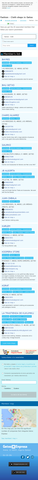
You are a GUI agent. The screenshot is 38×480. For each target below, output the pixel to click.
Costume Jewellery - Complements (20, 62)
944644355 (9, 209)
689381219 (8, 97)
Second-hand (29, 258)
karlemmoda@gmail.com (14, 240)
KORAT (5, 285)
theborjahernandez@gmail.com (16, 99)
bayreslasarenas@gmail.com (15, 74)
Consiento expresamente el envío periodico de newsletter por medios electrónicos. (19, 374)
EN (10, 455)
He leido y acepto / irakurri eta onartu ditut (20, 366)
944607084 (9, 157)
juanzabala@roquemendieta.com (17, 212)
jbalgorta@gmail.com (13, 185)
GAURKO (6, 145)
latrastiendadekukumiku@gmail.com (18, 330)
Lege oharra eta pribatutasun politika (24, 366)
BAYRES (6, 59)
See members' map (9, 438)
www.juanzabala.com (13, 215)
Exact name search (9, 41)
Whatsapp (10, 23)
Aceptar (8, 8)
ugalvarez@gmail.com (13, 129)
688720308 (9, 328)
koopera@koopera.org (13, 266)
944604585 (9, 182)
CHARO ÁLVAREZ (10, 115)
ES (7, 455)
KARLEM (6, 226)
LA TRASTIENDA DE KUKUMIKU (18, 313)
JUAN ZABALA (9, 198)
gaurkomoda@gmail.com (14, 159)
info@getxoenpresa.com (19, 464)
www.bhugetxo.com (12, 102)
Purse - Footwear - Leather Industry (23, 177)
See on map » (9, 76)
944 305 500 (19, 472)
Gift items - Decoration (19, 319)
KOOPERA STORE (10, 251)
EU (4, 455)
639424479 (9, 71)
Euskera (16, 388)
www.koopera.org (11, 269)
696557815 (9, 238)
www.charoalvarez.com (13, 132)
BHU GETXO (8, 85)
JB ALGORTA (8, 170)
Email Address (6, 379)
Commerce (5, 62)
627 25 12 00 (10, 263)
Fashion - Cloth (7, 65)
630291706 (9, 126)
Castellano (7, 388)
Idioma (4, 386)
